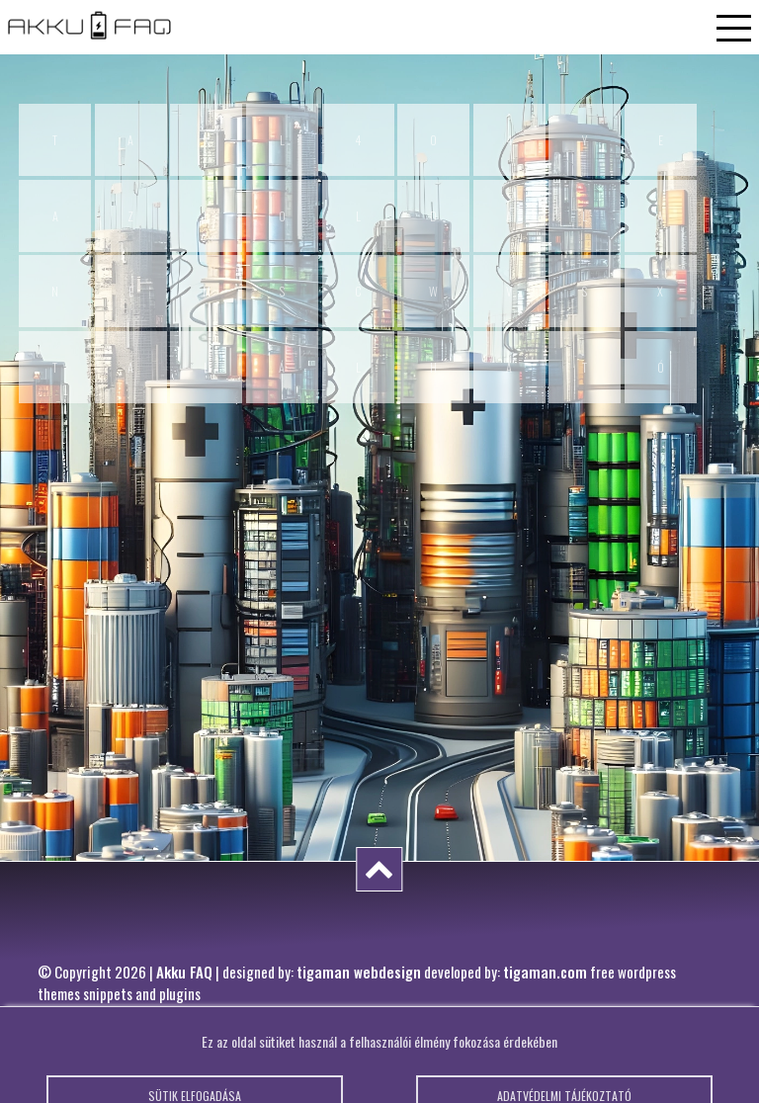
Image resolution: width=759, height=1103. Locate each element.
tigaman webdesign (358, 971)
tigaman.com (545, 971)
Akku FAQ (184, 971)
